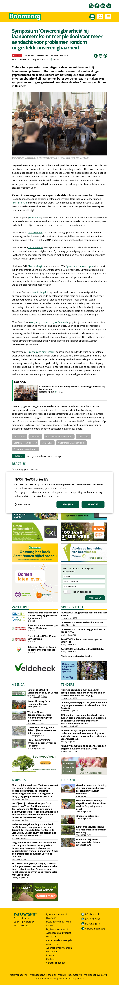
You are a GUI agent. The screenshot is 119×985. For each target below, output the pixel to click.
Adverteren (52, 944)
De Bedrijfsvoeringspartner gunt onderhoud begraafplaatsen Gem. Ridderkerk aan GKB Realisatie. (84, 705)
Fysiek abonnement (56, 914)
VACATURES (20, 607)
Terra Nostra (20, 202)
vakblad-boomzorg (95, 928)
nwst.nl (80, 978)
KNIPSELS (19, 780)
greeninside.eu (66, 978)
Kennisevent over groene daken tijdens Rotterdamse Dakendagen (41, 730)
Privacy (50, 955)
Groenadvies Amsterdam (41, 351)
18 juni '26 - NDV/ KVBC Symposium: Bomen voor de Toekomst (41, 743)
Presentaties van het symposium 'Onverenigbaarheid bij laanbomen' (72, 388)
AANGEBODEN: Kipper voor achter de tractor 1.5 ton (84, 614)
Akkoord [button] (93, 504)
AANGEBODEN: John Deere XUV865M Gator (82, 648)
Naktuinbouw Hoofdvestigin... (59, 436)
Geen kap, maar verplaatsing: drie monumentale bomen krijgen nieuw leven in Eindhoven (91, 789)
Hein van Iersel (19, 59)
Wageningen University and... (71, 442)
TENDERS (67, 684)
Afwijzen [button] (67, 504)
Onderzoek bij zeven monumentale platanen (88, 841)
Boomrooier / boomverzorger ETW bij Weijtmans (42, 626)
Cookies (50, 958)
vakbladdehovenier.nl (95, 974)
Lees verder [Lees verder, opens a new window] (53, 495)
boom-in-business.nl (45, 978)
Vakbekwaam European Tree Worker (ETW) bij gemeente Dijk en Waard (42, 615)
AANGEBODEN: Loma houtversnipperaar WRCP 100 (81, 640)
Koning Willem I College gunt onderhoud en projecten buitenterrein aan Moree (83, 747)
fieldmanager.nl (18, 974)
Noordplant (35, 217)
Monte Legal (39, 292)
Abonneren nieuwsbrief (58, 932)
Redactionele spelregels (59, 940)
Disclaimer (51, 951)
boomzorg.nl (75, 974)
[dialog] (59, 492)
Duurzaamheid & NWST (58, 921)
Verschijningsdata (55, 962)
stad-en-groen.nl (57, 974)
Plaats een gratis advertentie (76, 655)
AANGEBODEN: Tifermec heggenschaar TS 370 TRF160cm (83, 631)
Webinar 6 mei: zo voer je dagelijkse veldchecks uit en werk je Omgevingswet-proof (91, 804)
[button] (22, 504)
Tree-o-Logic (36, 266)
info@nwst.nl (92, 914)
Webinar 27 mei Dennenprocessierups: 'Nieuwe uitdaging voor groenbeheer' (39, 716)
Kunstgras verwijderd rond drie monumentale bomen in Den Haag (91, 829)
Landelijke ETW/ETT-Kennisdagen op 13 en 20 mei (42, 691)
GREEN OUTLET (72, 607)
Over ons (51, 917)
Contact (50, 925)
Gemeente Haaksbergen (25, 442)
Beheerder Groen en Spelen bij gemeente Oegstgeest (41, 648)
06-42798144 (92, 923)
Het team (51, 936)
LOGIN (18, 456)
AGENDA (18, 684)
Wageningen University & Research (49, 322)
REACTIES (19, 463)
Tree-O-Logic (83, 436)
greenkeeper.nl (37, 974)
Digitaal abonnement (57, 929)
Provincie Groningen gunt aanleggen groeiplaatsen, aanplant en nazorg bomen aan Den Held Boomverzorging (83, 692)
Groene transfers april (87, 815)
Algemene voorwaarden (59, 947)
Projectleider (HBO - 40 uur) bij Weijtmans (41, 637)
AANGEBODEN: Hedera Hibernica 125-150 (82, 622)
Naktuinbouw (35, 232)
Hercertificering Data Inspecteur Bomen (38, 702)
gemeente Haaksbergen (80, 266)
